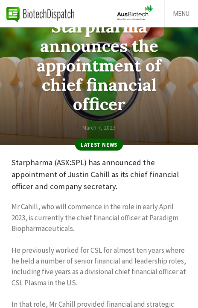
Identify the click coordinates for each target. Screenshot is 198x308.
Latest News (99, 144)
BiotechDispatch (40, 13)
